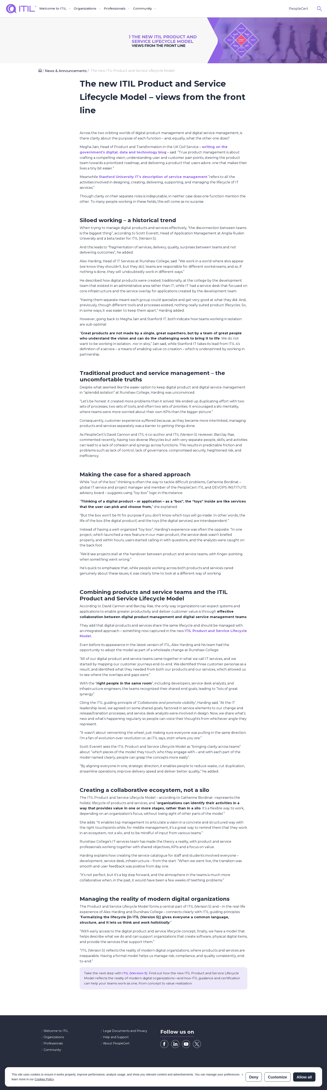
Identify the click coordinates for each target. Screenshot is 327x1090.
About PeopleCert (116, 1043)
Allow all (304, 1059)
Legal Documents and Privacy (125, 1031)
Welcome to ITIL (56, 1031)
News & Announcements (66, 71)
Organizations (54, 1037)
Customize (277, 1059)
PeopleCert (298, 9)
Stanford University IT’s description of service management (153, 177)
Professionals (53, 1043)
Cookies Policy (44, 1061)
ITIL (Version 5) (134, 973)
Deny (253, 1059)
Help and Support (116, 1037)
